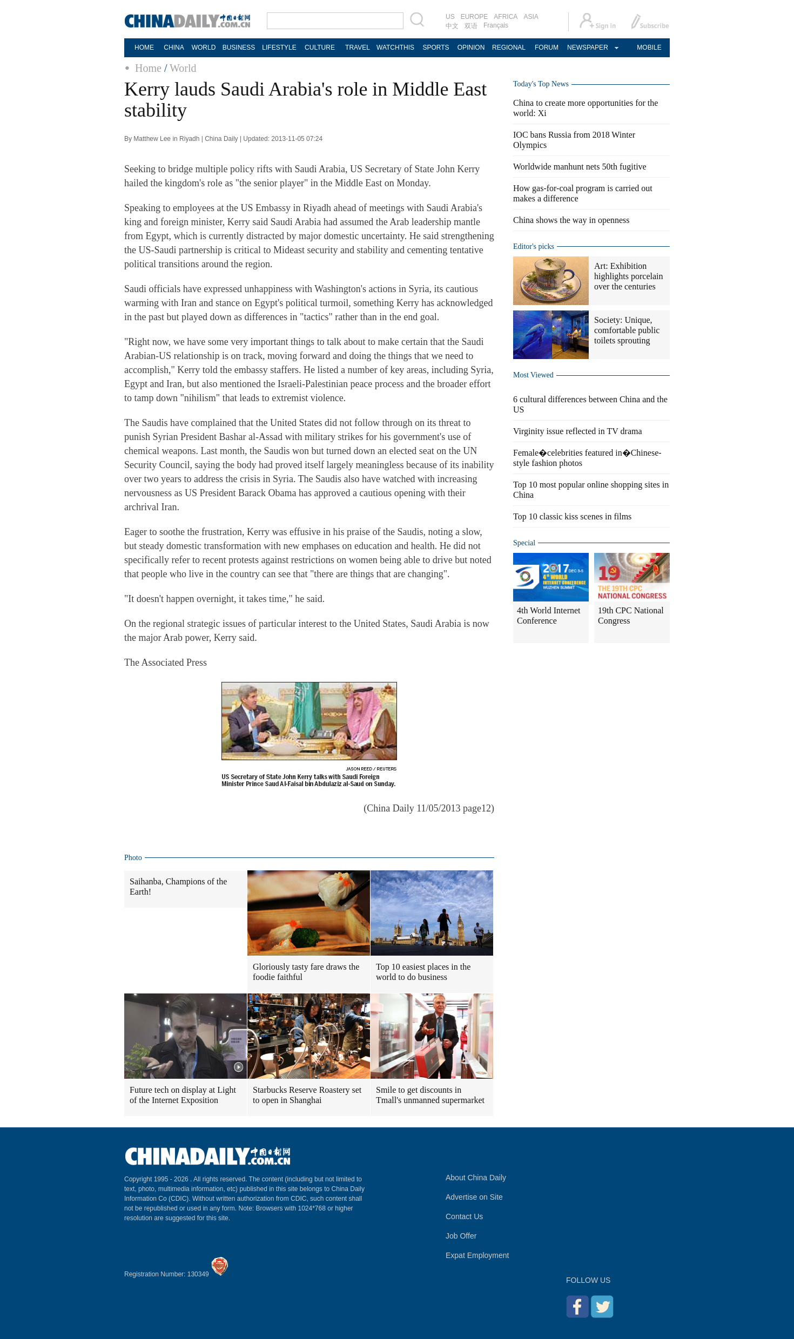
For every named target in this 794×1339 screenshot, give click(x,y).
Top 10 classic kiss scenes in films (572, 516)
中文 (452, 26)
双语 (471, 26)
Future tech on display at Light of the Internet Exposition (183, 1095)
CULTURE (320, 47)
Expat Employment (477, 1255)
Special (524, 543)
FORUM (547, 47)
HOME (144, 47)
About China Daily (476, 1177)
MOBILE (649, 47)
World (183, 68)
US (450, 17)
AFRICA (505, 17)
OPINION (471, 47)
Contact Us (464, 1216)
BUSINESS (239, 47)
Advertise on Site (474, 1197)
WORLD (204, 47)
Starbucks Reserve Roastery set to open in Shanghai (307, 1095)
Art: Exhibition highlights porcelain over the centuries (628, 276)
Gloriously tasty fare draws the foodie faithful (306, 972)
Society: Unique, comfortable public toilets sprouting (627, 330)
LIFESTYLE (279, 47)
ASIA (530, 17)
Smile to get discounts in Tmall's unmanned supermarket (430, 1095)
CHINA (174, 47)
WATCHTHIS (395, 47)
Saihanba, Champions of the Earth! (178, 886)
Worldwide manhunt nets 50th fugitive (580, 166)
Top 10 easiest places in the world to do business (423, 972)
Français (495, 25)
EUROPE (474, 17)
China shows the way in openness (571, 220)
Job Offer (461, 1236)
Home (148, 68)
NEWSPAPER (587, 47)
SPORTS (435, 47)
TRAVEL (357, 47)
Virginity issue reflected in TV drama (577, 431)
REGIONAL (509, 47)
